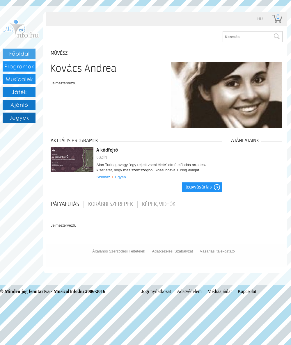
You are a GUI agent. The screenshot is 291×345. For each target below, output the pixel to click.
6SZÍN (101, 157)
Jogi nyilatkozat (156, 291)
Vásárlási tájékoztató (217, 251)
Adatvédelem (189, 291)
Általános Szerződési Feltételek (118, 251)
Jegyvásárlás (199, 187)
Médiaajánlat (219, 291)
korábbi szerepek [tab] (110, 204)
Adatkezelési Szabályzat (172, 251)
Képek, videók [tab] (158, 204)
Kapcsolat (247, 291)
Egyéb (120, 177)
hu (260, 19)
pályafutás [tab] (65, 204)
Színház (103, 177)
